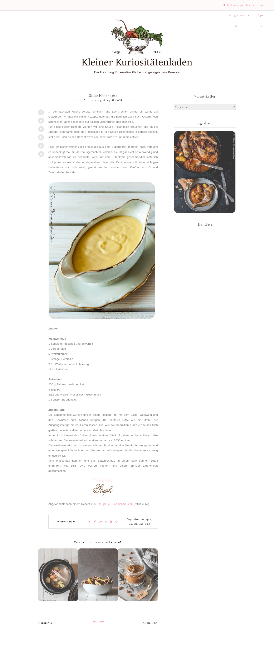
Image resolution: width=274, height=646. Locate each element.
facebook (229, 6)
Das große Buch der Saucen (115, 504)
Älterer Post (150, 623)
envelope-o (261, 6)
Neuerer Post (46, 623)
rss (254, 5)
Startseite (99, 621)
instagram (236, 6)
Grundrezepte (142, 519)
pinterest (242, 6)
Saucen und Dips (139, 524)
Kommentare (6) (67, 521)
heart (248, 6)
